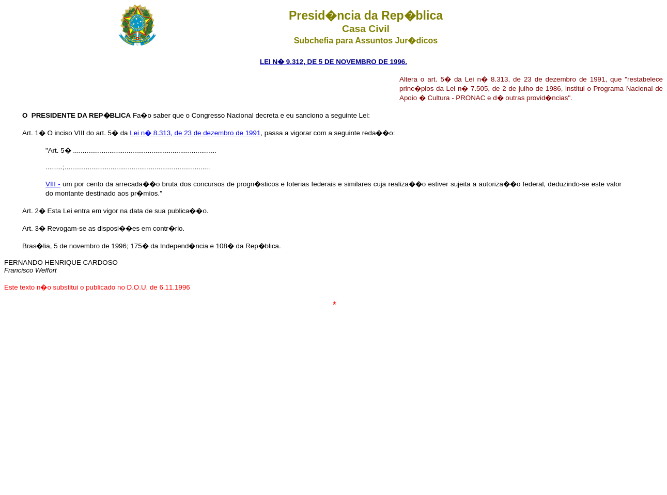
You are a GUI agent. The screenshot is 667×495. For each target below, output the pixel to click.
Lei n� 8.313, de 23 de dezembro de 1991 (195, 133)
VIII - (52, 184)
